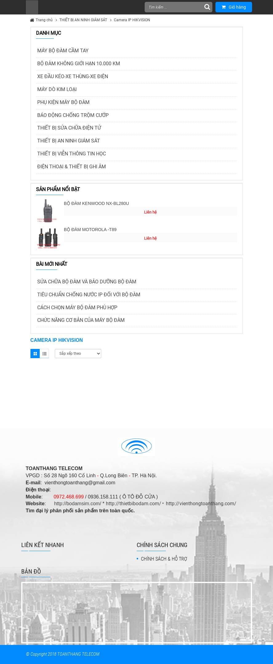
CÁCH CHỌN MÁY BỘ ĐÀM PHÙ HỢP (77, 307)
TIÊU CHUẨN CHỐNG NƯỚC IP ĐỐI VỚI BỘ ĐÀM (88, 295)
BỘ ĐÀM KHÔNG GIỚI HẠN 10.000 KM (78, 63)
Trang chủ (44, 20)
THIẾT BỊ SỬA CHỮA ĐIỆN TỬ (69, 128)
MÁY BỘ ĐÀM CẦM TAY (63, 51)
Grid (35, 353)
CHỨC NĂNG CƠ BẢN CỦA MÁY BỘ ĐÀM (81, 320)
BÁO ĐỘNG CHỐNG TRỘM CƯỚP (73, 115)
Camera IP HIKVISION (132, 20)
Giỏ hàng (234, 7)
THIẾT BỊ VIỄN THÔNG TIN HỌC (71, 154)
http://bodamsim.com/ (77, 503)
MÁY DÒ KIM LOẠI (57, 89)
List (44, 353)
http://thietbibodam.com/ (133, 503)
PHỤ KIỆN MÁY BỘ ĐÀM (63, 102)
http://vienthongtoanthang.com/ (201, 503)
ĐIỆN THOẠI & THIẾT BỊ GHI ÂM (71, 167)
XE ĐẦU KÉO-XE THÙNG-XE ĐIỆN (72, 76)
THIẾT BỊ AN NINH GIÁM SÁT (83, 20)
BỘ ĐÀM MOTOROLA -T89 (90, 229)
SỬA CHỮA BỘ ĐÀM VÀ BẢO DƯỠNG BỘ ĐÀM (86, 282)
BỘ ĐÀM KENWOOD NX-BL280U (96, 203)
